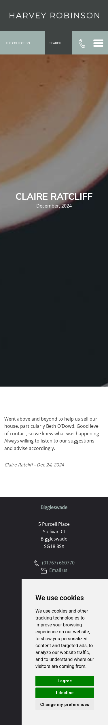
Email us (54, 570)
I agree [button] (65, 681)
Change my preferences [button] (64, 704)
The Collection (18, 43)
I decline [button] (65, 692)
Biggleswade (54, 507)
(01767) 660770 (54, 563)
